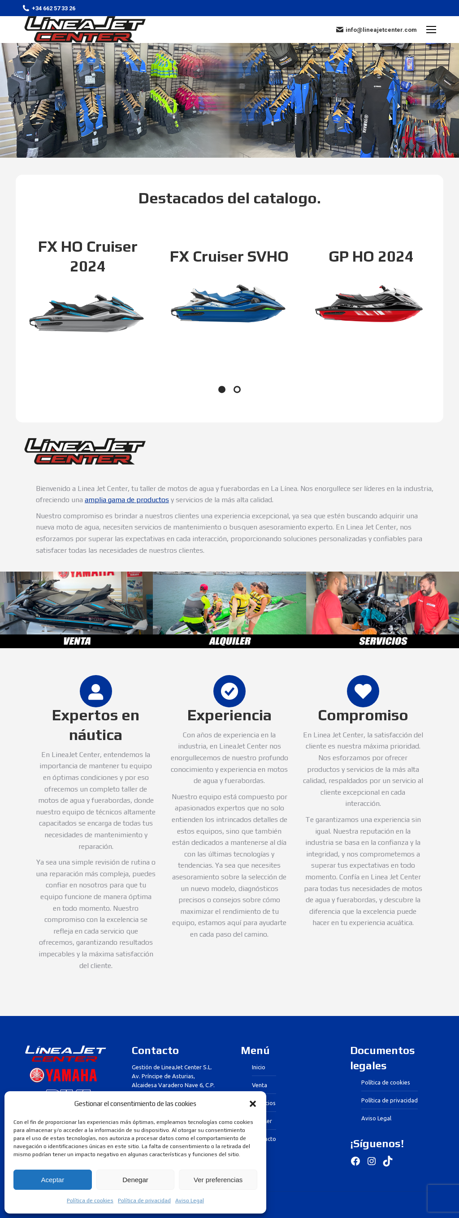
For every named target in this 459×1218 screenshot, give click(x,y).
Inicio (258, 1067)
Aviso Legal (189, 1200)
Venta (259, 1085)
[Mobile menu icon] (431, 29)
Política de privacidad (144, 1200)
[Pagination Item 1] (221, 389)
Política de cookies (90, 1200)
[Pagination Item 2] (237, 389)
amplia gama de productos (127, 499)
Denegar (135, 1180)
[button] (252, 1103)
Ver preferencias (218, 1180)
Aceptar (52, 1180)
